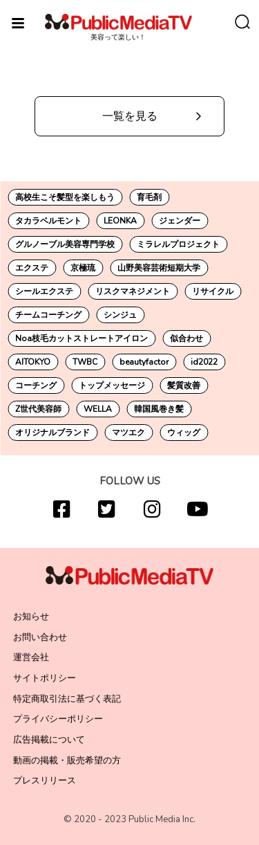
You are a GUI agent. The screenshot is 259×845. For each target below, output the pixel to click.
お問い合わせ (40, 637)
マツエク (128, 432)
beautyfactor (144, 361)
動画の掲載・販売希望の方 (67, 760)
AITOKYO (32, 361)
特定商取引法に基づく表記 (67, 699)
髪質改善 (183, 385)
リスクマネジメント (132, 291)
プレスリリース (44, 780)
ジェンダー (179, 220)
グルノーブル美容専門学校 (65, 244)
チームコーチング (48, 314)
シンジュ (120, 314)
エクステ (31, 267)
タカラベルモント (48, 220)
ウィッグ (183, 432)
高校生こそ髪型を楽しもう (65, 197)
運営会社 (31, 657)
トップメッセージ (112, 385)
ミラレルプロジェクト (178, 244)
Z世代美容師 (38, 409)
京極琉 (82, 267)
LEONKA (120, 220)
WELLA (98, 409)
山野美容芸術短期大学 (158, 267)
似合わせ (186, 338)
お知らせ (31, 616)
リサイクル (212, 291)
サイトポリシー (44, 678)
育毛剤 (149, 197)
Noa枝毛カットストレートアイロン (81, 338)
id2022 (204, 361)
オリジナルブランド (52, 432)
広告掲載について (49, 740)
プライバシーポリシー (58, 719)
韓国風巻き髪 (159, 409)
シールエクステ (44, 291)
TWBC (85, 361)
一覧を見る (129, 116)
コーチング (36, 385)
